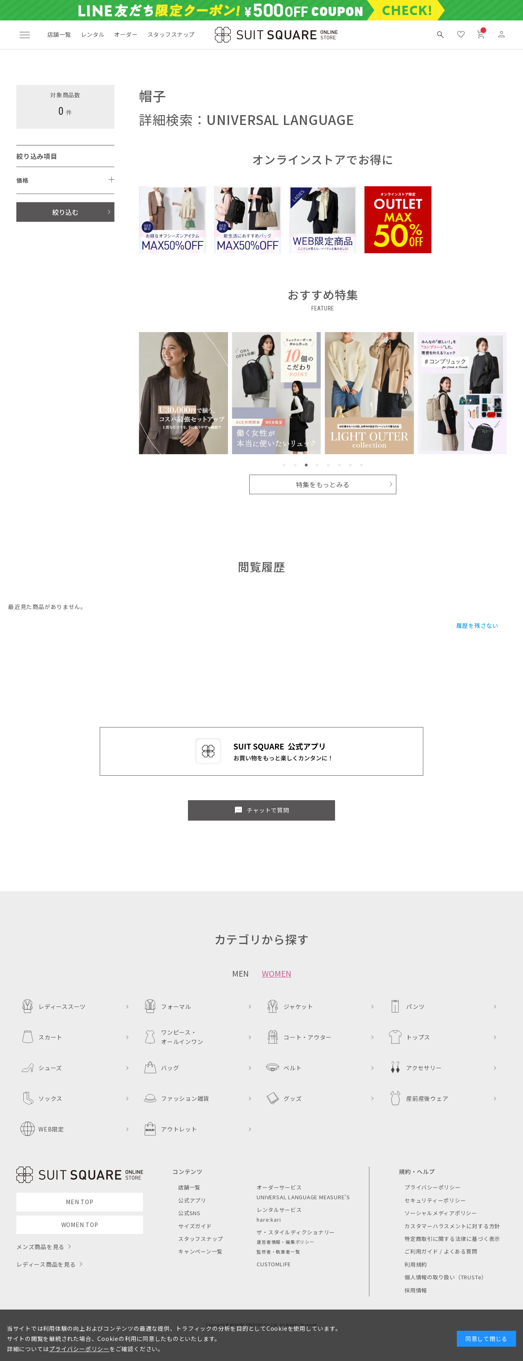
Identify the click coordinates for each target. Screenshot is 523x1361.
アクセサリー (415, 1067)
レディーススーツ (53, 1006)
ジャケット (289, 1006)
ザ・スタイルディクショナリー (296, 1232)
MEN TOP (79, 1202)
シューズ (41, 1067)
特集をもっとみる (323, 484)
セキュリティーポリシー (435, 1200)
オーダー (126, 34)
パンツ (406, 1006)
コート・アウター (299, 1037)
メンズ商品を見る (40, 1247)
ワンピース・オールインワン (173, 1036)
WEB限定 (42, 1129)
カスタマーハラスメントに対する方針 (452, 1226)
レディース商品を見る (46, 1264)
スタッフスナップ (171, 34)
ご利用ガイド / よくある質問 (441, 1251)
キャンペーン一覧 (200, 1251)
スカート (41, 1037)
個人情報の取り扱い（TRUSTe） (446, 1277)
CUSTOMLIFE (274, 1264)
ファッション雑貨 (176, 1098)
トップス (409, 1037)
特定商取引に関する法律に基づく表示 (452, 1239)
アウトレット (170, 1129)
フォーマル (167, 1006)
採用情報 (416, 1290)
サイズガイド (195, 1226)
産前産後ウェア (418, 1098)
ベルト (284, 1067)
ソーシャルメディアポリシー (441, 1213)
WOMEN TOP (79, 1224)
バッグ (161, 1067)
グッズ (284, 1098)
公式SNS (189, 1213)
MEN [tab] (240, 973)
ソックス (41, 1098)
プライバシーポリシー (433, 1187)
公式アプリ (192, 1200)
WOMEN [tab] (276, 973)
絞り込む (65, 212)
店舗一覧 (59, 34)
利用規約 (416, 1264)
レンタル (93, 34)
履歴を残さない (477, 625)
